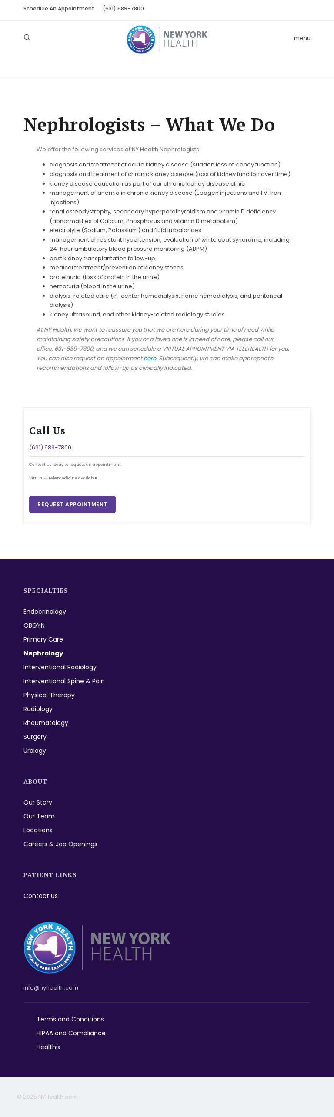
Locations (38, 830)
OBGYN (34, 625)
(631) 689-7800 (123, 8)
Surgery (35, 736)
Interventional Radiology (60, 667)
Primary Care (43, 639)
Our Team (39, 816)
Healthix (48, 1047)
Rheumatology (45, 722)
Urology (34, 750)
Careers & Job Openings (60, 844)
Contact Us (40, 895)
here (150, 358)
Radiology (38, 709)
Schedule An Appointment (58, 8)
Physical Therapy (49, 695)
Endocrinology (44, 611)
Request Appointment (72, 504)
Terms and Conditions (70, 1019)
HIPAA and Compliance (71, 1033)
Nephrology (43, 653)
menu (302, 38)
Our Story (37, 802)
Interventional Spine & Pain (64, 681)
